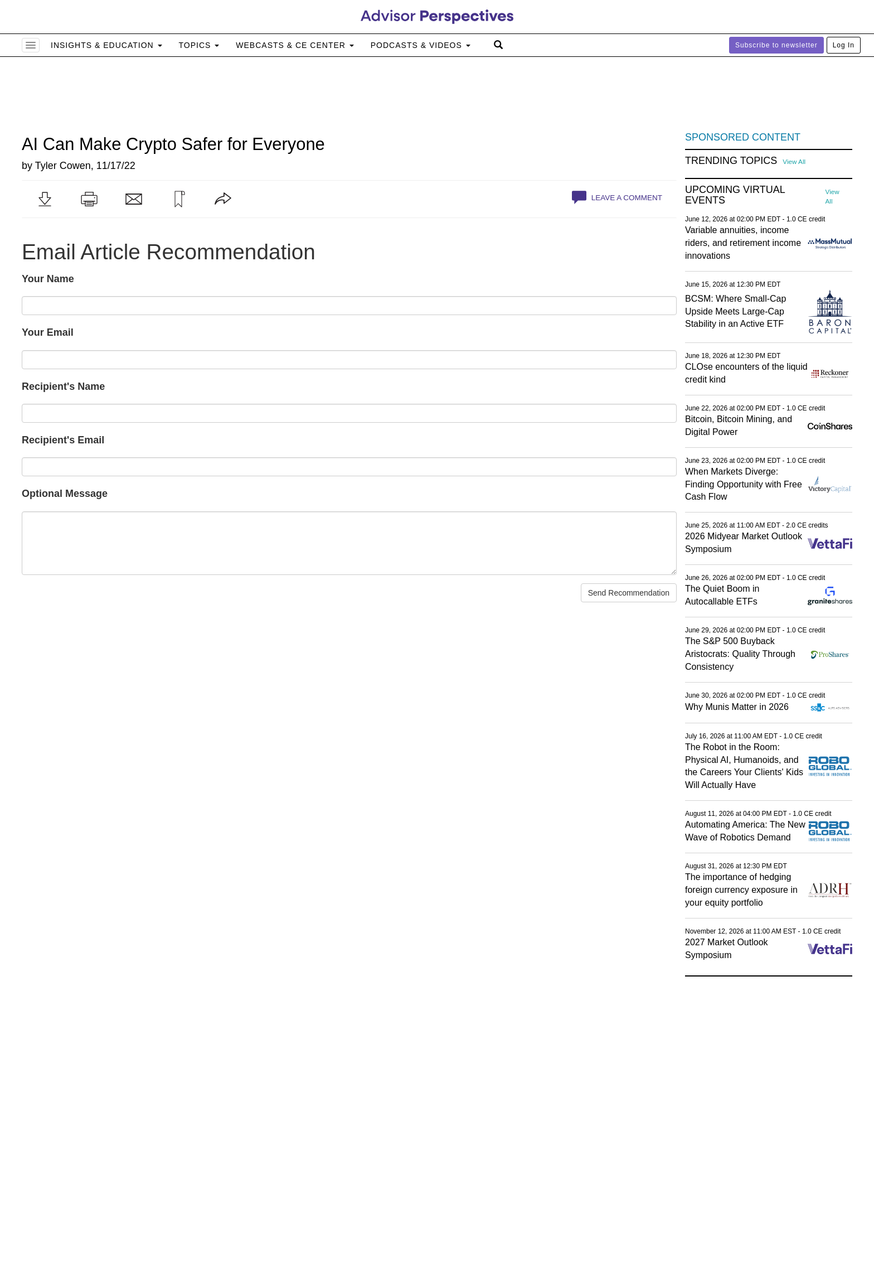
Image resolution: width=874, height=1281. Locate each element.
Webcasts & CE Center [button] (294, 45)
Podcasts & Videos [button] (420, 45)
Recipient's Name (63, 386)
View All (794, 161)
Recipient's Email (63, 440)
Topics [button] (199, 45)
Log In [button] (843, 45)
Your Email (48, 332)
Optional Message (65, 493)
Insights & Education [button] (106, 45)
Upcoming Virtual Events (735, 195)
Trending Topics (731, 161)
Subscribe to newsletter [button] (776, 45)
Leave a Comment (617, 197)
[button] (44, 199)
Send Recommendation (628, 592)
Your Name (48, 278)
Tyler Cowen (63, 165)
